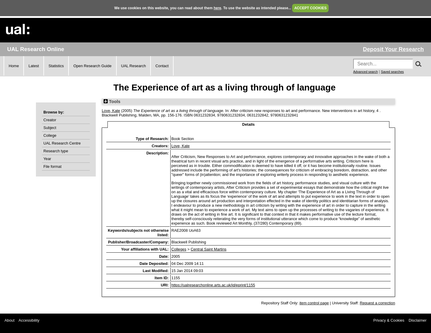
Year (47, 158)
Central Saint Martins (208, 249)
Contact (162, 66)
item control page (314, 303)
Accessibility (29, 320)
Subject (49, 127)
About (9, 320)
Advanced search (365, 71)
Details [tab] (248, 124)
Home (14, 66)
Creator (49, 120)
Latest (33, 66)
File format (52, 166)
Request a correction (377, 303)
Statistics (56, 66)
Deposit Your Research (393, 49)
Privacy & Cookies (388, 320)
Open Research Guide (92, 66)
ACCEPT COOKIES (310, 8)
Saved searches (392, 71)
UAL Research (133, 66)
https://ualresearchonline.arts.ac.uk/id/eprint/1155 (213, 285)
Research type (55, 151)
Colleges (179, 249)
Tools (112, 101)
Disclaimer (418, 320)
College (49, 135)
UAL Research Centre (62, 143)
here (217, 8)
